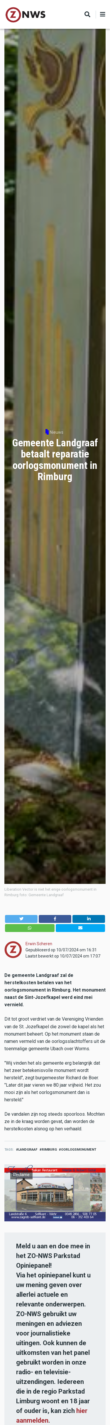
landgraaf (27, 1150)
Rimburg (49, 1150)
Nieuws (56, 432)
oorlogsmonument (78, 1150)
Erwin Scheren (39, 943)
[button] (21, 919)
